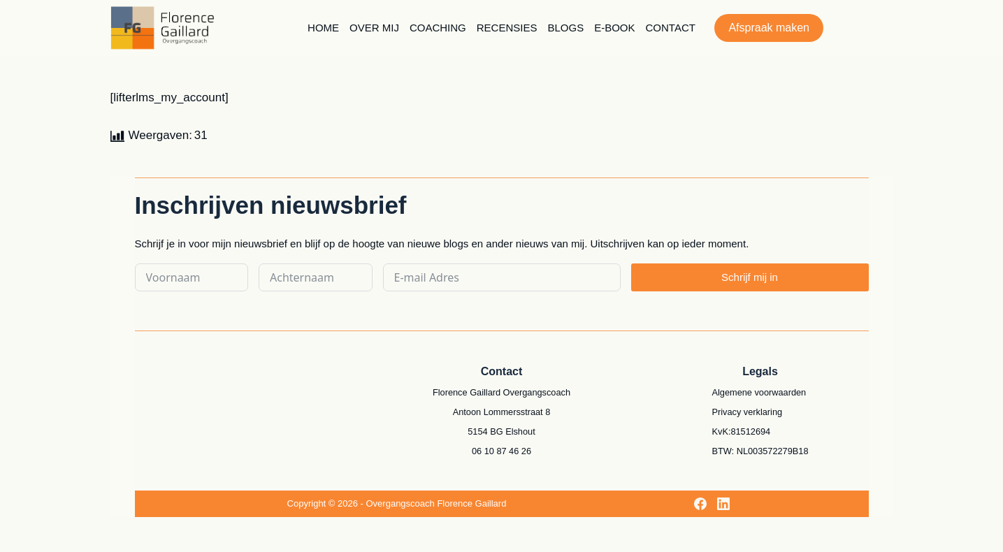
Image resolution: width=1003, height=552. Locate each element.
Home (323, 28)
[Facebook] (700, 503)
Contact (670, 28)
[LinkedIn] (723, 503)
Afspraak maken (768, 28)
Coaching (438, 28)
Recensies (507, 28)
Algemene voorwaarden (759, 392)
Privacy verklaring (747, 412)
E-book (614, 28)
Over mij (374, 28)
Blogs (565, 28)
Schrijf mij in (749, 277)
